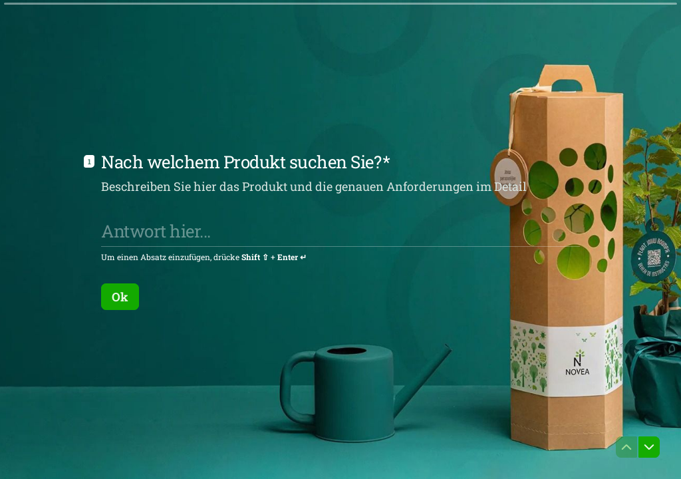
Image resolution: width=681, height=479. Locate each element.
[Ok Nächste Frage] (120, 296)
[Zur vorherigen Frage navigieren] (626, 447)
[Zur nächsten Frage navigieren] (649, 447)
